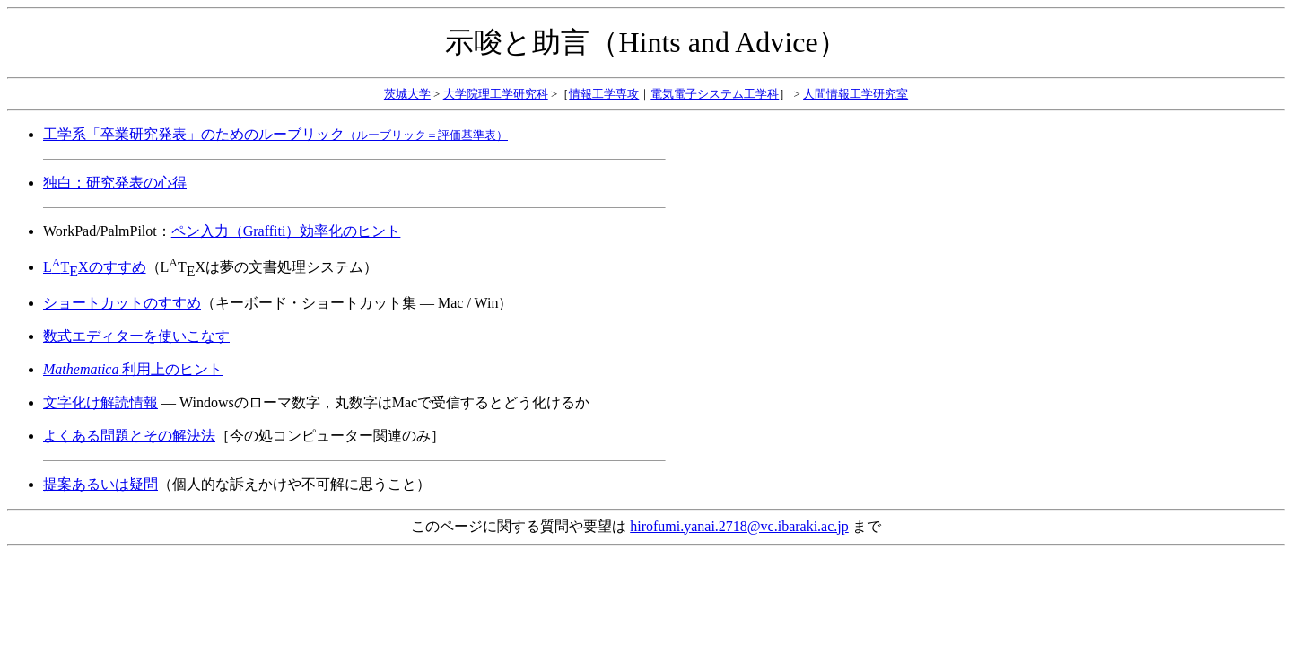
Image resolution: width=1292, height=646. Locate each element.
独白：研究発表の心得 (115, 182)
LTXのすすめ (94, 267)
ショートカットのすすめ (122, 302)
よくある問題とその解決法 (129, 435)
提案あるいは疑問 (100, 484)
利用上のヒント (133, 369)
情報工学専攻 (604, 93)
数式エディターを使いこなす (136, 336)
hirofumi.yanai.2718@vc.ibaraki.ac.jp (739, 526)
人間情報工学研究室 (855, 93)
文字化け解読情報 (100, 402)
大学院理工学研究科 (495, 93)
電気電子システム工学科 (714, 93)
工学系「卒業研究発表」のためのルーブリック (275, 134)
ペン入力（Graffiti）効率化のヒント (286, 231)
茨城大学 (407, 93)
